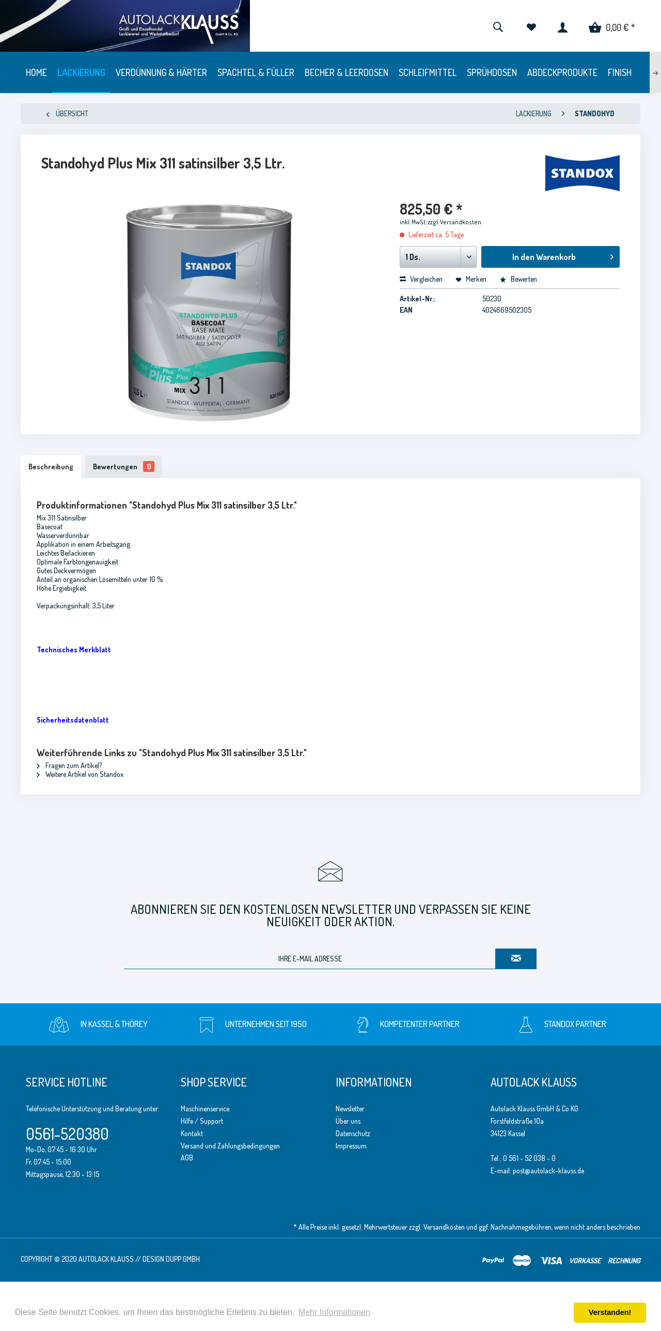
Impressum (351, 1145)
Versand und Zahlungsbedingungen (230, 1145)
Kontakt (192, 1133)
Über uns (348, 1120)
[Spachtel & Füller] (256, 72)
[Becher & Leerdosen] (347, 72)
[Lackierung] (81, 72)
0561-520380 (67, 1133)
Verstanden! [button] (610, 1312)
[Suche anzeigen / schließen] (497, 25)
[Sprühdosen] (492, 72)
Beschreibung (50, 466)
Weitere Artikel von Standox (80, 774)
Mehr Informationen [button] (334, 1312)
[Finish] (620, 72)
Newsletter (350, 1108)
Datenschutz (353, 1133)
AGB (187, 1157)
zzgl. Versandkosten (454, 222)
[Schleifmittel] (428, 72)
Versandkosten (444, 1226)
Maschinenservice (205, 1108)
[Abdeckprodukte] (562, 72)
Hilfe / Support (202, 1120)
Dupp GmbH (183, 1258)
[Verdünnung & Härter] (161, 72)
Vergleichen (421, 278)
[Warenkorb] (612, 25)
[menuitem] (497, 25)
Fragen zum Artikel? (69, 765)
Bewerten (518, 278)
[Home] (36, 72)
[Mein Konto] (562, 25)
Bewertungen (123, 466)
